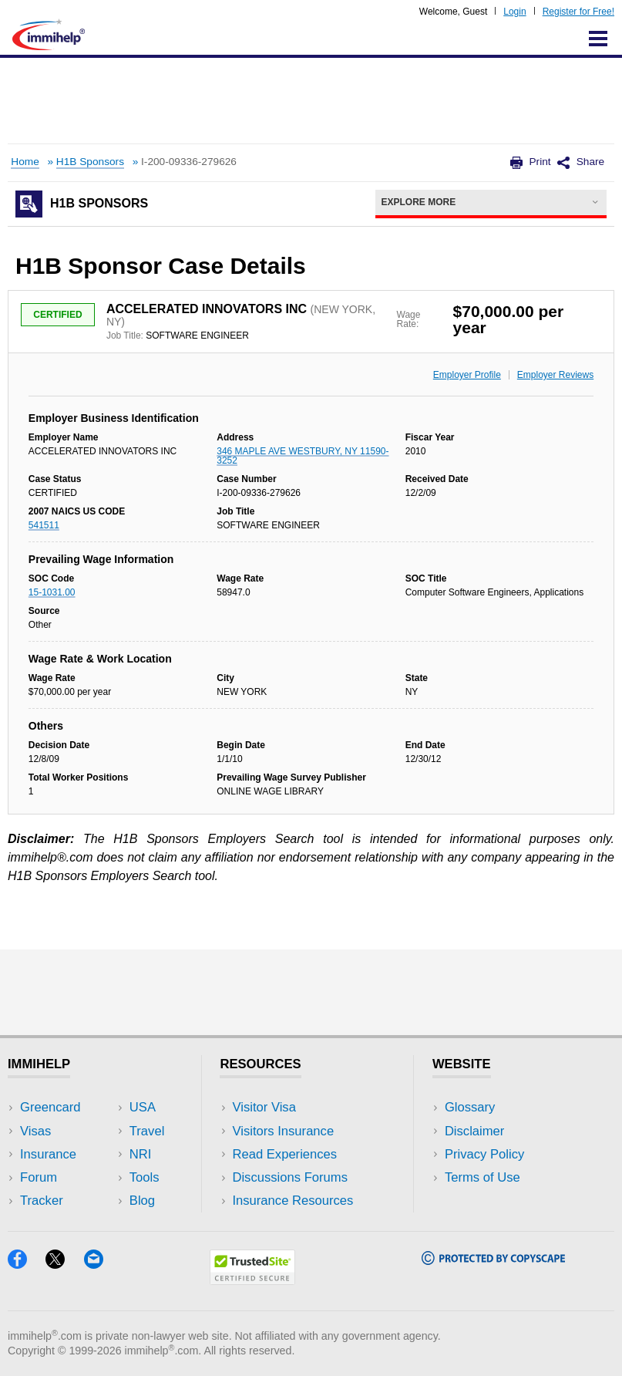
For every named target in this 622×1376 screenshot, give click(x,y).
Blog (142, 1200)
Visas (35, 1131)
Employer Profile (467, 374)
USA (142, 1107)
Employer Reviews (555, 374)
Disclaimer (475, 1131)
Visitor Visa (263, 1107)
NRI (140, 1154)
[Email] (101, 1264)
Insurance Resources (292, 1200)
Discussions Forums (290, 1177)
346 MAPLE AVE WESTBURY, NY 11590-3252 (302, 456)
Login (514, 11)
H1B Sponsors (90, 161)
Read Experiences (284, 1154)
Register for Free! (578, 11)
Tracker (41, 1200)
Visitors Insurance (283, 1131)
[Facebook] (26, 1264)
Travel (147, 1131)
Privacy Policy (484, 1154)
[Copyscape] (493, 1260)
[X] (64, 1264)
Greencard (50, 1107)
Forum (38, 1177)
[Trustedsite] (252, 1280)
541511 (44, 525)
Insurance (48, 1154)
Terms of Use (482, 1177)
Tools (144, 1177)
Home (25, 161)
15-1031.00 (52, 592)
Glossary (470, 1107)
